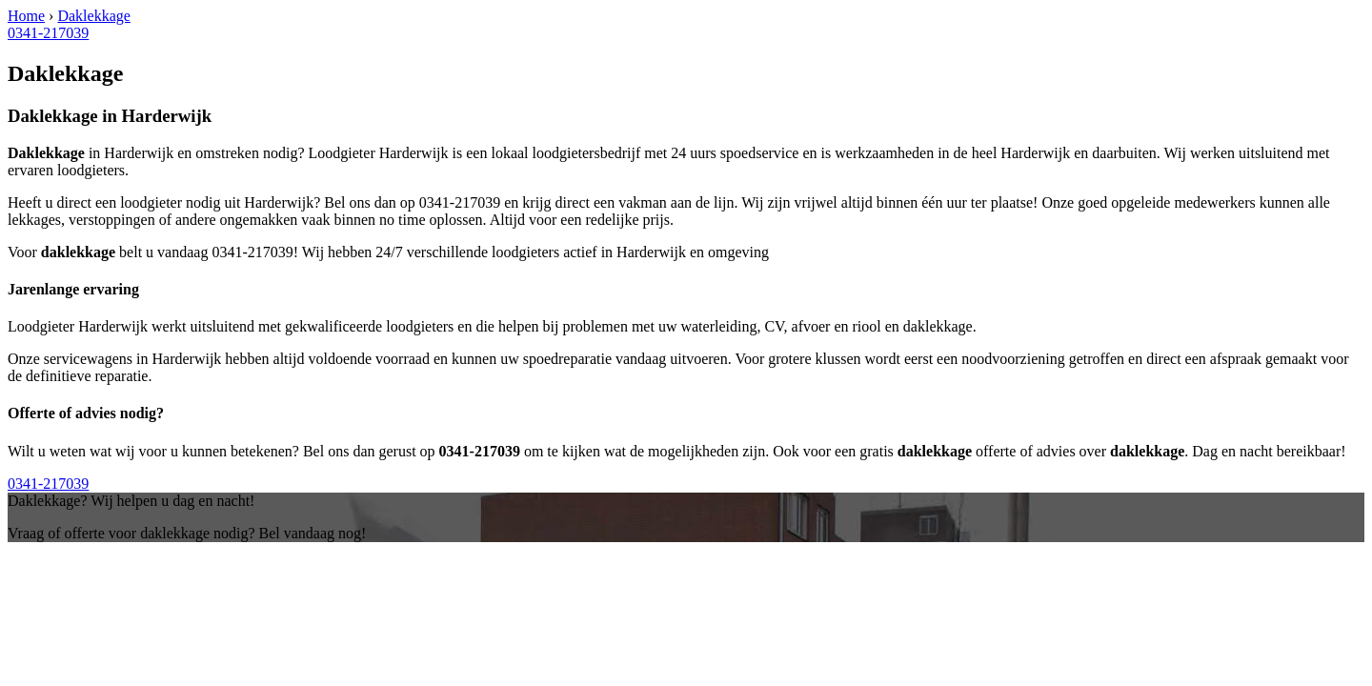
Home (26, 16)
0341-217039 (48, 33)
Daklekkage (93, 16)
